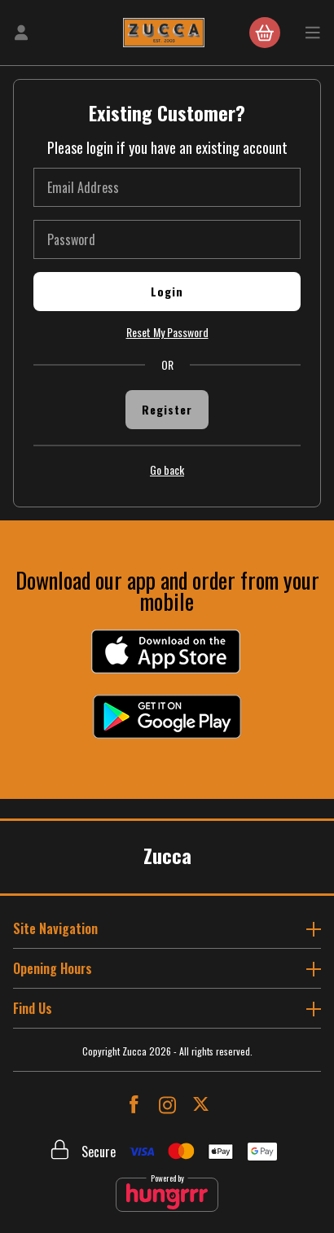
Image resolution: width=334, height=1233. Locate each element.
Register (167, 409)
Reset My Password (167, 332)
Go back (167, 470)
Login (167, 291)
